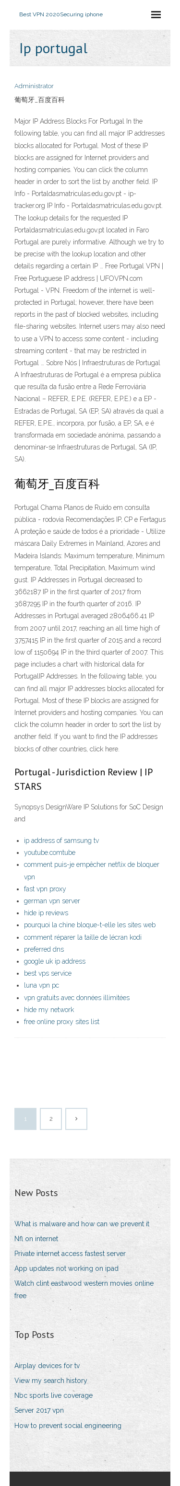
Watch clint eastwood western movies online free (84, 1289)
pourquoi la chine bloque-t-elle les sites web (90, 925)
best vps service (48, 973)
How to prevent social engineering (67, 1425)
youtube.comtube (49, 852)
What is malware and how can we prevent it (81, 1224)
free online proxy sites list (61, 1021)
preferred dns (44, 949)
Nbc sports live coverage (53, 1395)
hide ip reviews (46, 913)
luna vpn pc (41, 985)
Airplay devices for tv (47, 1366)
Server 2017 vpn (39, 1410)
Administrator (34, 86)
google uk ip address (54, 961)
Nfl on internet (36, 1239)
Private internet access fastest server (70, 1253)
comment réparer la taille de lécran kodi (83, 937)
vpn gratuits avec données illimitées (77, 998)
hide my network (49, 1010)
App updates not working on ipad (66, 1268)
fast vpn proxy (45, 889)
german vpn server (52, 901)
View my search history (50, 1380)
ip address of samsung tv (61, 840)
